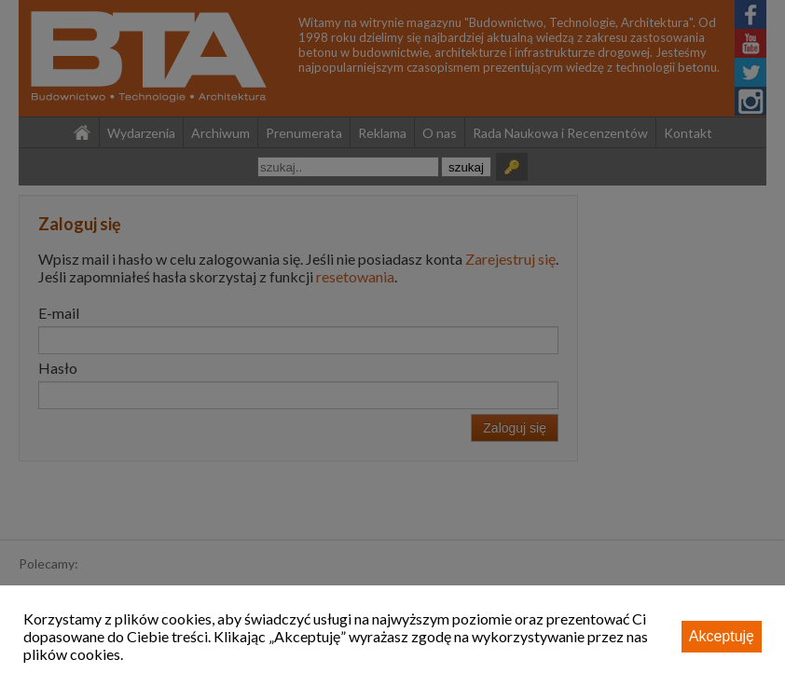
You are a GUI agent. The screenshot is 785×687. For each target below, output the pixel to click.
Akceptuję (721, 636)
